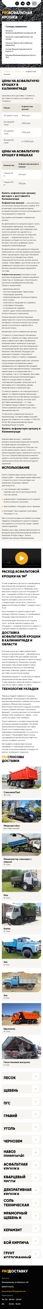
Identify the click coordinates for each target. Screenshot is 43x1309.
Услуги (18, 71)
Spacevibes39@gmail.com (14, 1291)
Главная (7, 71)
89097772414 (8, 1287)
